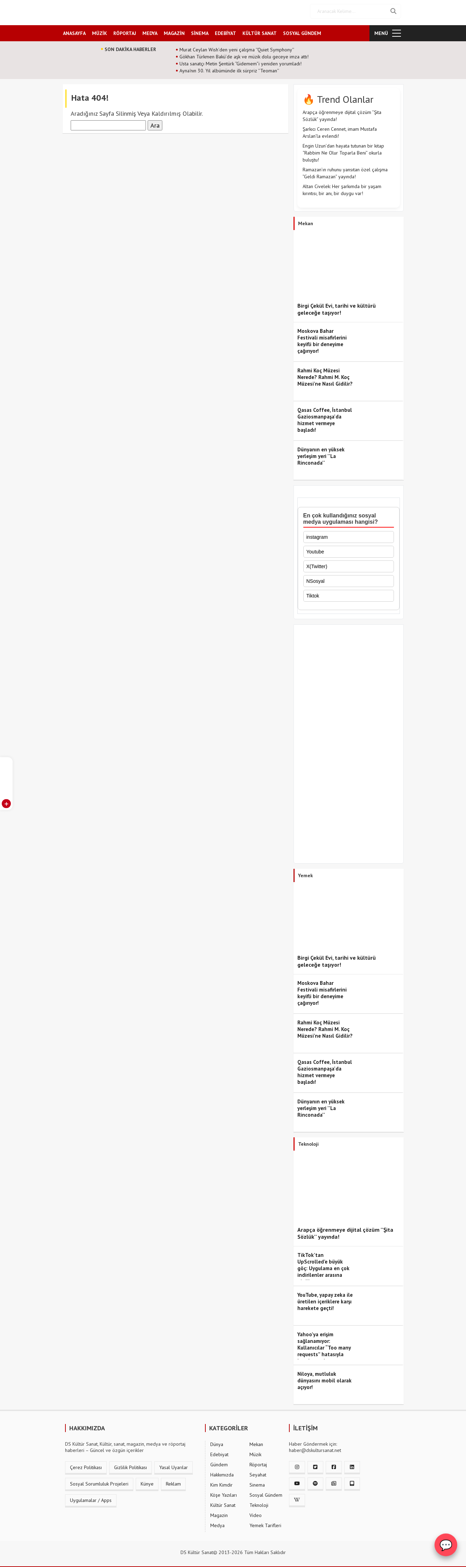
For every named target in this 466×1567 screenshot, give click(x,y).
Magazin (219, 1513)
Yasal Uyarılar (173, 1465)
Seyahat (257, 1472)
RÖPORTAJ (124, 30)
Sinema (257, 1482)
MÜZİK (99, 30)
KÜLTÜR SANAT (259, 30)
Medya (217, 1523)
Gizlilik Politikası (130, 1465)
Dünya (216, 1442)
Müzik (255, 1452)
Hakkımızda (222, 1472)
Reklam (173, 1481)
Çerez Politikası (86, 1465)
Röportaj (258, 1462)
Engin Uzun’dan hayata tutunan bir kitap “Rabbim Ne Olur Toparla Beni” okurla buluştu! (343, 150)
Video (255, 1513)
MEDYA (149, 30)
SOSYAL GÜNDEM (302, 30)
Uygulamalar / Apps (91, 1498)
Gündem (219, 1462)
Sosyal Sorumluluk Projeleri (99, 1481)
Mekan (256, 1442)
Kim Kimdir (221, 1482)
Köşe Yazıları (223, 1492)
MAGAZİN (174, 30)
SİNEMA (200, 30)
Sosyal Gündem (265, 1492)
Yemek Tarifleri (265, 1523)
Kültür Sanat (222, 1503)
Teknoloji (258, 1503)
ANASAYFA (74, 30)
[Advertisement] (348, 743)
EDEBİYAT (225, 30)
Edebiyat (219, 1452)
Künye (147, 1481)
